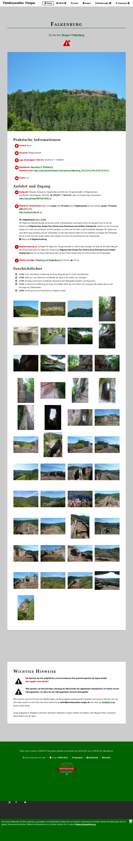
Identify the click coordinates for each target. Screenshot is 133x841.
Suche (74, 3)
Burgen (87, 3)
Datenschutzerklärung (85, 824)
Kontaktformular (108, 702)
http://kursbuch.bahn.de (29, 212)
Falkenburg (78, 35)
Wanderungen (103, 3)
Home (48, 3)
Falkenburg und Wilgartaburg (47, 260)
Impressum (123, 3)
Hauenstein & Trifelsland (41, 167)
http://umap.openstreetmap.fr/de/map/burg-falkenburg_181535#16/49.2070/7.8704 (70, 170)
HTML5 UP (62, 757)
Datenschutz (93, 757)
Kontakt (107, 757)
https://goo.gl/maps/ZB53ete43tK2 (34, 198)
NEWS (61, 3)
